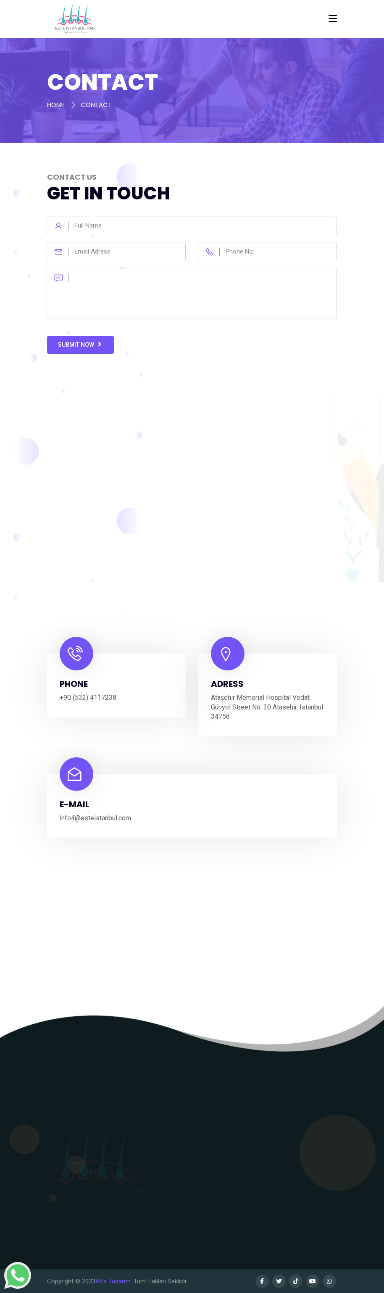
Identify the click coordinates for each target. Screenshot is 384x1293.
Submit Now (80, 344)
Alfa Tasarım (113, 1281)
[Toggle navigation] (333, 19)
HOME (55, 104)
